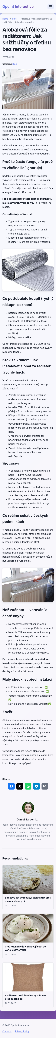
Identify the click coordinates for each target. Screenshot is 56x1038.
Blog (14, 19)
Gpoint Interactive (18, 6)
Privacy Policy (22, 1031)
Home (5, 19)
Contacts (6, 1031)
